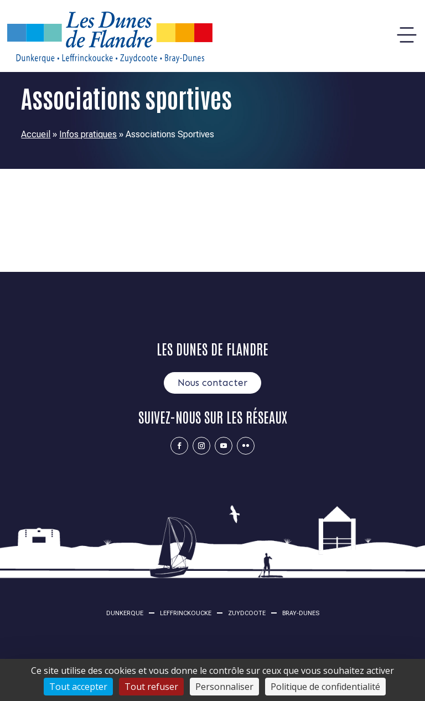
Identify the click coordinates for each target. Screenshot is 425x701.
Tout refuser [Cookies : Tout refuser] (151, 687)
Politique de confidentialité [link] (325, 687)
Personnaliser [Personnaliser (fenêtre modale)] (224, 687)
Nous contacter (212, 382)
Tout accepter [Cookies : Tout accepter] (78, 687)
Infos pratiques (88, 134)
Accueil (35, 134)
